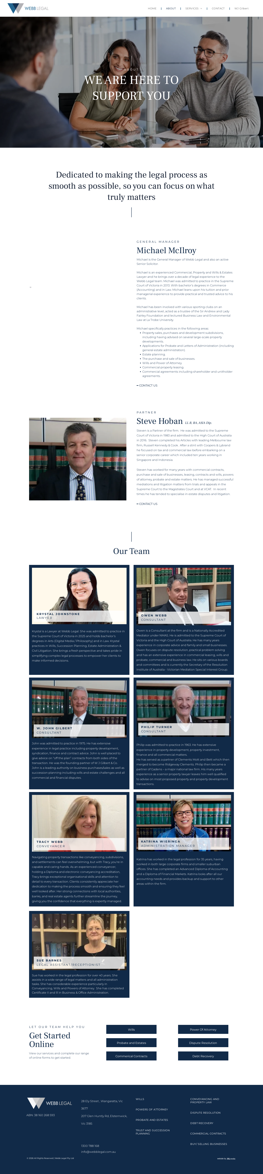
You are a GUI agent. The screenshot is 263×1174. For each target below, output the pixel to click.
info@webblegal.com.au (98, 1152)
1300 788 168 (90, 1146)
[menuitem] (152, 8)
